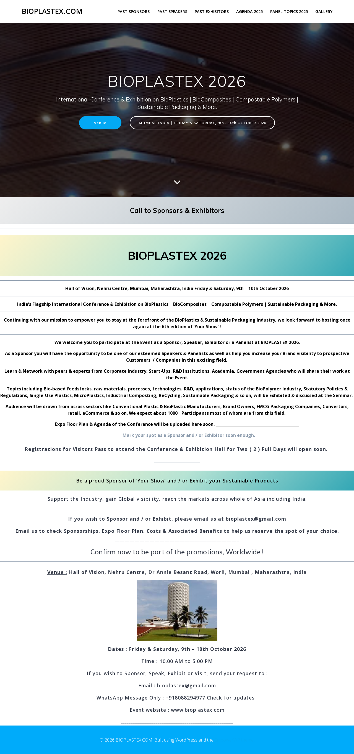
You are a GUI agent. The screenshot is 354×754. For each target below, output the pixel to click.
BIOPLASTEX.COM (52, 11)
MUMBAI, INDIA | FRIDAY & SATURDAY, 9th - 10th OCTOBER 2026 (203, 123)
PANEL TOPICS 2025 (289, 11)
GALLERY (323, 11)
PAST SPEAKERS (172, 11)
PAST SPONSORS (134, 11)
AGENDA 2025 (249, 11)
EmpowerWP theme (234, 740)
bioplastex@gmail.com (186, 686)
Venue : (57, 572)
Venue (95, 123)
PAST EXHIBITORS (212, 11)
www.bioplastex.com (198, 710)
